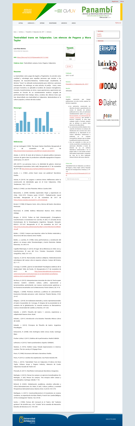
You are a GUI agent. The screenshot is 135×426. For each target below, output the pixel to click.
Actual (21, 23)
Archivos (64, 23)
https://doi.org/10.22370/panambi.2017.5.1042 (32, 57)
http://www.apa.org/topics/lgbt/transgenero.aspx (37, 169)
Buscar (118, 23)
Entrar (42, 23)
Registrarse (52, 23)
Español (99, 36)
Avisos (74, 23)
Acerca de (31, 23)
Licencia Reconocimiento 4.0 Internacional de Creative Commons (80, 115)
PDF (69, 66)
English (99, 34)
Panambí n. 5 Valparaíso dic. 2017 (35, 32)
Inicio (15, 32)
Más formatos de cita (73, 179)
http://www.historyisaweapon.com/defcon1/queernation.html (34, 151)
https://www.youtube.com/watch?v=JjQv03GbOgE (30, 200)
